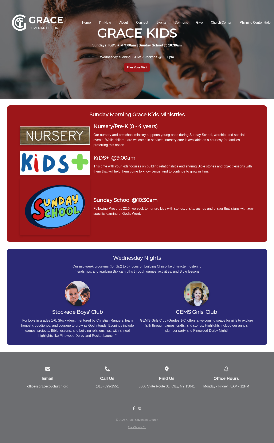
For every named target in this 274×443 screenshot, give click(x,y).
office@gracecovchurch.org (47, 386)
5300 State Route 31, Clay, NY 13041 (167, 386)
